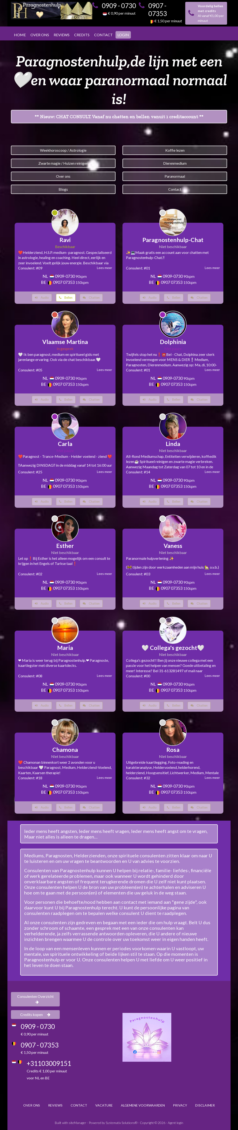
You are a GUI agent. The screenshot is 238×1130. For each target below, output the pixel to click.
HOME (20, 35)
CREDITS (81, 35)
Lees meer (104, 268)
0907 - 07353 (157, 9)
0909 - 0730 (119, 6)
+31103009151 (49, 1063)
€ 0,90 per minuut (122, 13)
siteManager (77, 1123)
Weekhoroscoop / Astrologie (63, 150)
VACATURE (104, 1105)
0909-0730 (65, 276)
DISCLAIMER (205, 1105)
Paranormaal (175, 176)
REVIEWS (61, 35)
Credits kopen (35, 1014)
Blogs (63, 189)
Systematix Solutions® (121, 1123)
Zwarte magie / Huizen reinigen (63, 163)
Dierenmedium (175, 163)
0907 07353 (64, 282)
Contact (174, 189)
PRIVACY (180, 1105)
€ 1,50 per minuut (168, 21)
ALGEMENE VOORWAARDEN (143, 1105)
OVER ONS (39, 35)
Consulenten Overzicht (35, 999)
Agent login (175, 1123)
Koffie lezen (175, 150)
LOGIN (123, 35)
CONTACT (103, 35)
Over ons (63, 176)
